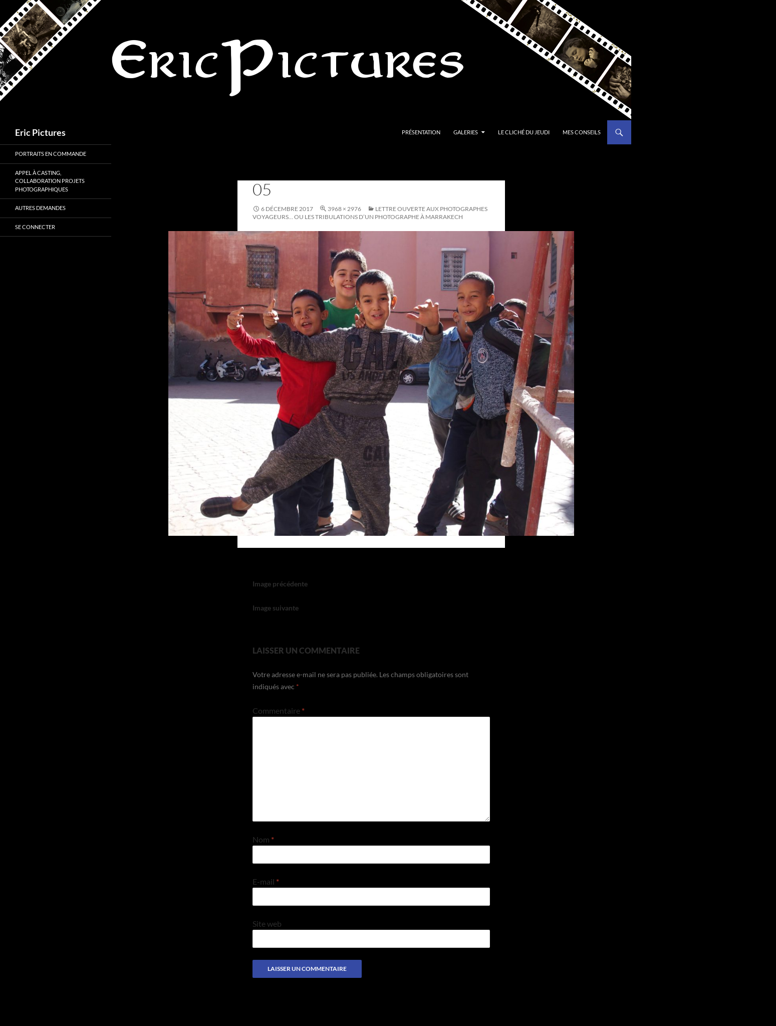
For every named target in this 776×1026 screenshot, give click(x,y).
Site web (267, 923)
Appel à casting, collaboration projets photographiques (50, 180)
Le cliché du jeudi (524, 132)
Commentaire (278, 710)
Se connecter (35, 227)
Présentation (421, 132)
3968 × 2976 (344, 209)
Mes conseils (582, 132)
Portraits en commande (50, 153)
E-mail (265, 881)
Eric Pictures (40, 132)
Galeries (465, 132)
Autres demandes (40, 207)
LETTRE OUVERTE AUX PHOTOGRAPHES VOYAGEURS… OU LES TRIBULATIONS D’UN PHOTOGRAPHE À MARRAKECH (369, 213)
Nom (263, 839)
